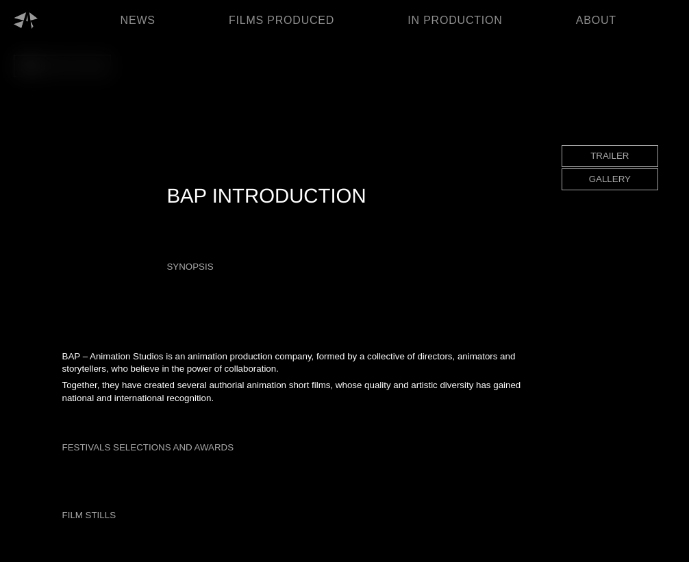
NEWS (138, 20)
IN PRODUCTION (455, 20)
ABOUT (596, 20)
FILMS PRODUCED (281, 20)
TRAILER (609, 156)
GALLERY (610, 179)
